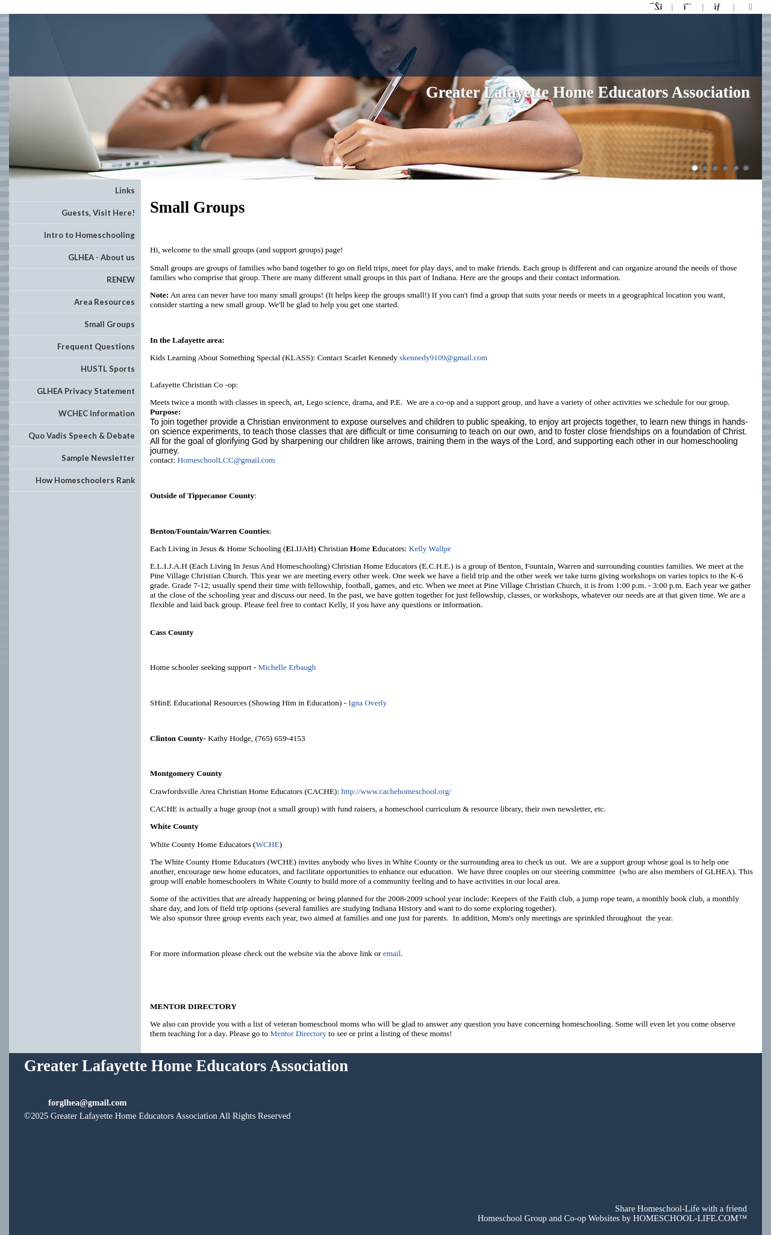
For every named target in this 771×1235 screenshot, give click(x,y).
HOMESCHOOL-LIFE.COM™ (690, 1218)
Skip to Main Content (71, 1125)
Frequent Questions (96, 346)
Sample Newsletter (98, 458)
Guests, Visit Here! (98, 212)
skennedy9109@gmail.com (443, 357)
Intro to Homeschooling (89, 235)
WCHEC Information (96, 413)
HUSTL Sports (108, 369)
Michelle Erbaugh (287, 667)
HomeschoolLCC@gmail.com (226, 459)
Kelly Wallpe (430, 548)
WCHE (267, 844)
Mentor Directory (298, 1033)
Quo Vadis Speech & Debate (81, 435)
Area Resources (104, 302)
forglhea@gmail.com (87, 1102)
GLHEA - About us (101, 257)
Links (125, 190)
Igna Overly (367, 702)
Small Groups (109, 324)
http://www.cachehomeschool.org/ (396, 791)
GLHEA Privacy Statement (86, 391)
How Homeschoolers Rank (85, 480)
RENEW (121, 279)
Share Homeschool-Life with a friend (681, 1208)
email (392, 953)
